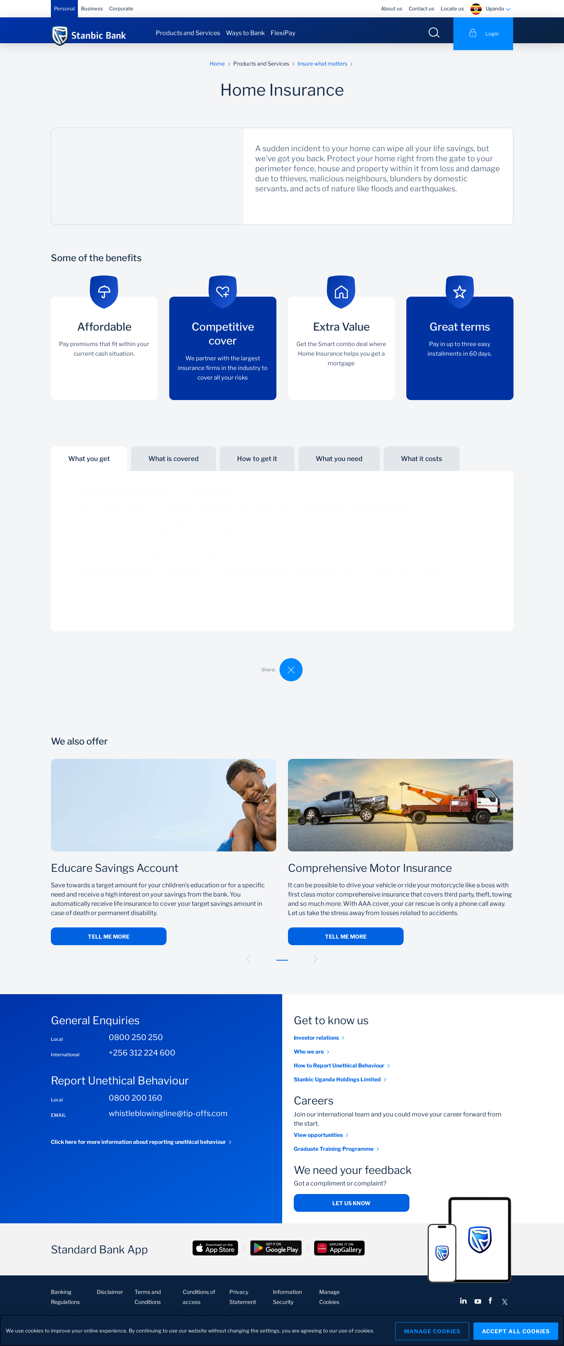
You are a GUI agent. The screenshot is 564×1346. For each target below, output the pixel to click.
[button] (248, 966)
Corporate (121, 8)
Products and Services (188, 33)
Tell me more (109, 943)
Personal (64, 8)
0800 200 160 (135, 1105)
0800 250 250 (136, 1044)
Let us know (351, 1210)
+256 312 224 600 (142, 1060)
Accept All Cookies (516, 1330)
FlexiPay (283, 33)
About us (391, 8)
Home (217, 70)
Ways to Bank (245, 33)
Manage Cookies (429, 1330)
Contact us (421, 8)
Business (92, 8)
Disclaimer (110, 1298)
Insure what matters (322, 70)
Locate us (452, 8)
